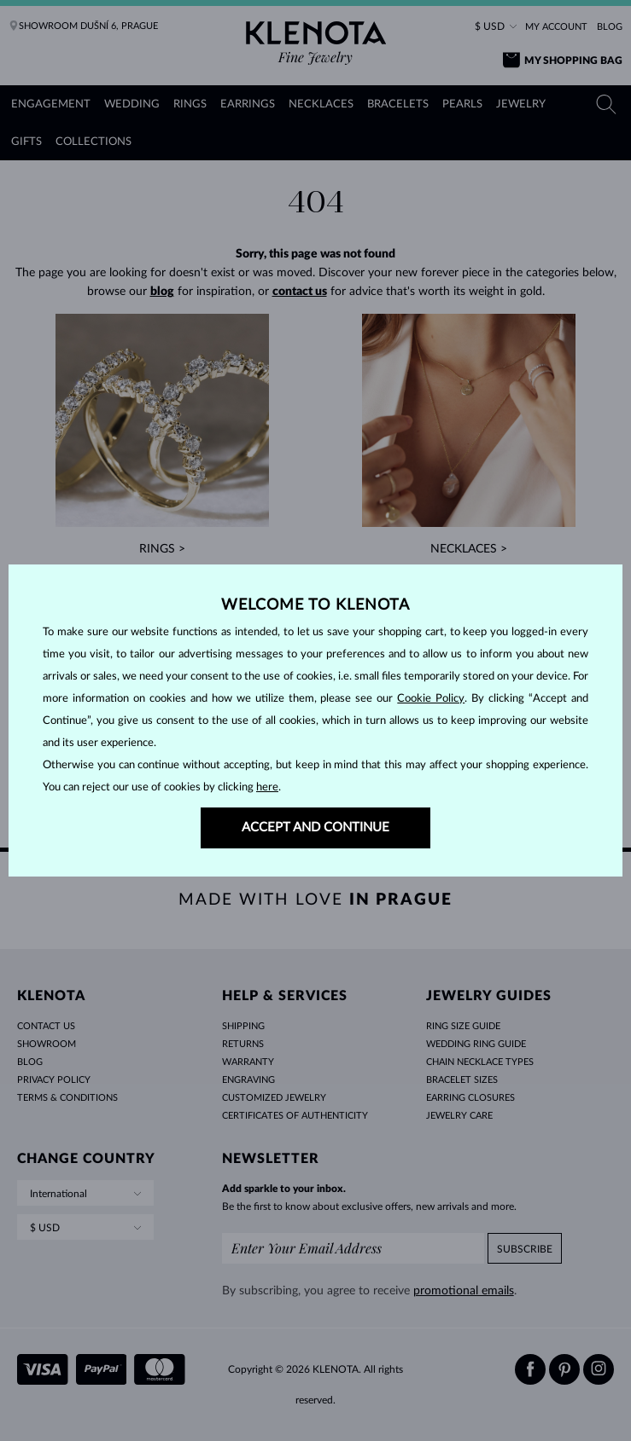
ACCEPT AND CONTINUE (315, 827)
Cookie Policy (430, 698)
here (267, 787)
